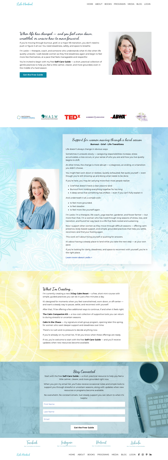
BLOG (139, 4)
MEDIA (131, 4)
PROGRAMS (120, 4)
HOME (90, 4)
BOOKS (108, 4)
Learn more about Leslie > (79, 257)
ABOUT (98, 4)
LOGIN (147, 4)
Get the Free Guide (33, 75)
